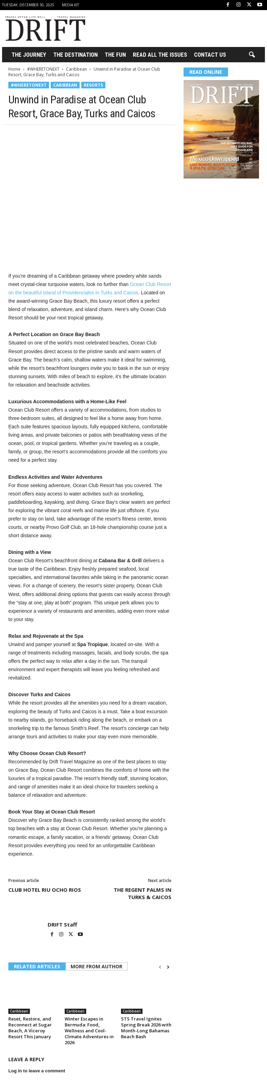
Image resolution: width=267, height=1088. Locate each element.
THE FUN (115, 54)
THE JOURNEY (28, 54)
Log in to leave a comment (36, 1070)
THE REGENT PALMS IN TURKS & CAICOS (142, 893)
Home (14, 69)
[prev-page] (160, 967)
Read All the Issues (160, 54)
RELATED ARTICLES (37, 966)
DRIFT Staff (62, 924)
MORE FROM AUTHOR (96, 966)
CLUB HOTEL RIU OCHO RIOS (44, 889)
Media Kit (70, 4)
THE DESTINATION (75, 54)
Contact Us (210, 54)
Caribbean (76, 69)
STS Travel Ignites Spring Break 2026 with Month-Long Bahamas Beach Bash (146, 1028)
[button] (251, 55)
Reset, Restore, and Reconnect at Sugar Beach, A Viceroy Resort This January (30, 1028)
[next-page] (168, 967)
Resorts (93, 85)
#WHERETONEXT (43, 69)
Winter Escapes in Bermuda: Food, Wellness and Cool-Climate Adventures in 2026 (89, 1031)
